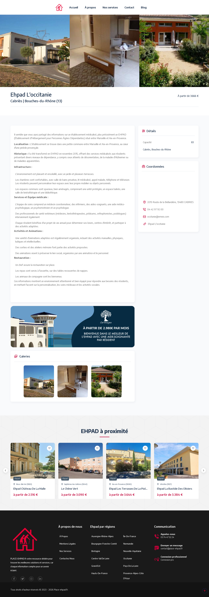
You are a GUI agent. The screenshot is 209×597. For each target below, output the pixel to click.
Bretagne (95, 551)
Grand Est (95, 566)
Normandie (128, 543)
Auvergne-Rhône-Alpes (102, 536)
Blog (144, 7)
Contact (129, 7)
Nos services (110, 7)
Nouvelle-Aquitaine (132, 551)
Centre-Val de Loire (100, 558)
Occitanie (127, 558)
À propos (90, 7)
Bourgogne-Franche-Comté (104, 543)
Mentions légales (68, 543)
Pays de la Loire (130, 566)
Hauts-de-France (99, 573)
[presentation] (5, 470)
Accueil (73, 7)
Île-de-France (129, 536)
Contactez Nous (67, 558)
